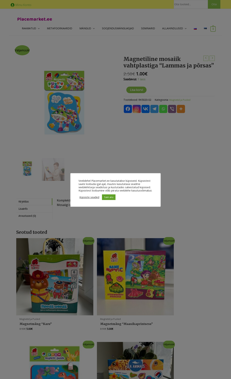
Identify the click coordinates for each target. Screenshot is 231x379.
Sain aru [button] (108, 197)
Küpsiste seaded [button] (89, 197)
